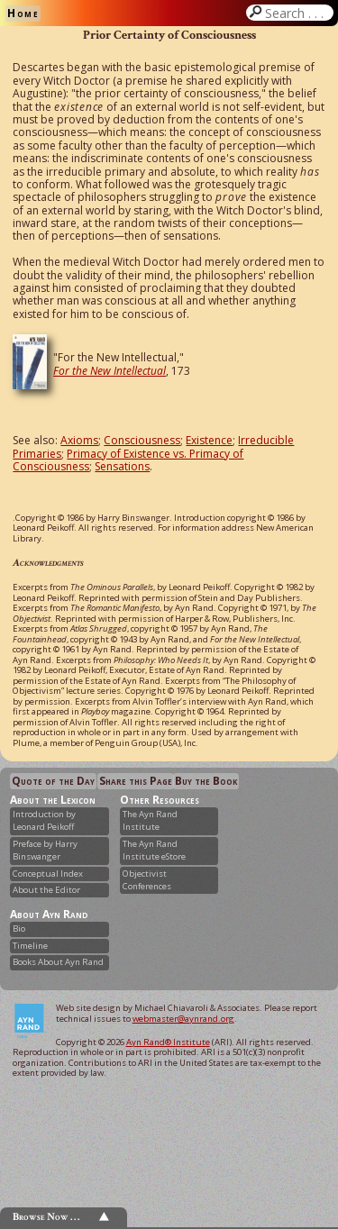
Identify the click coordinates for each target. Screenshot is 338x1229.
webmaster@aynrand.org (183, 1018)
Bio (19, 928)
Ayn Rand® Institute (168, 1042)
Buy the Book (206, 780)
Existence (209, 440)
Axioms (79, 440)
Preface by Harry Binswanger (45, 850)
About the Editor (46, 890)
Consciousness (142, 440)
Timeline (30, 945)
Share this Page (135, 780)
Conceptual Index (48, 873)
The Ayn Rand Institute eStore (154, 850)
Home (23, 13)
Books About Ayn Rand (58, 962)
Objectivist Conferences (147, 880)
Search (297, 13)
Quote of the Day (53, 780)
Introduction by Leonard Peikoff (44, 820)
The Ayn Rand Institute (150, 820)
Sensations (122, 466)
